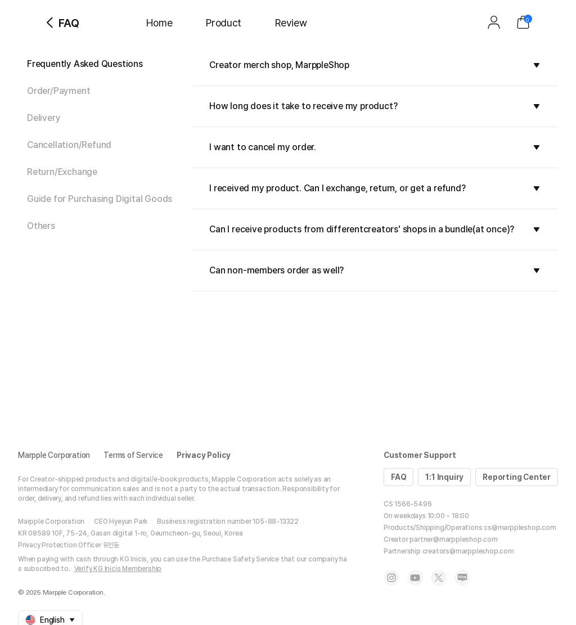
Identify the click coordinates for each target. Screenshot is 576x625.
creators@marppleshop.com (468, 551)
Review (291, 23)
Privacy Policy (204, 455)
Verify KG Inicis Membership (118, 569)
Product (223, 23)
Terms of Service (133, 455)
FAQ (398, 477)
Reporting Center (517, 477)
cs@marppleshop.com (520, 528)
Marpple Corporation (54, 455)
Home (159, 23)
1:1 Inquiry (444, 477)
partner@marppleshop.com (453, 539)
